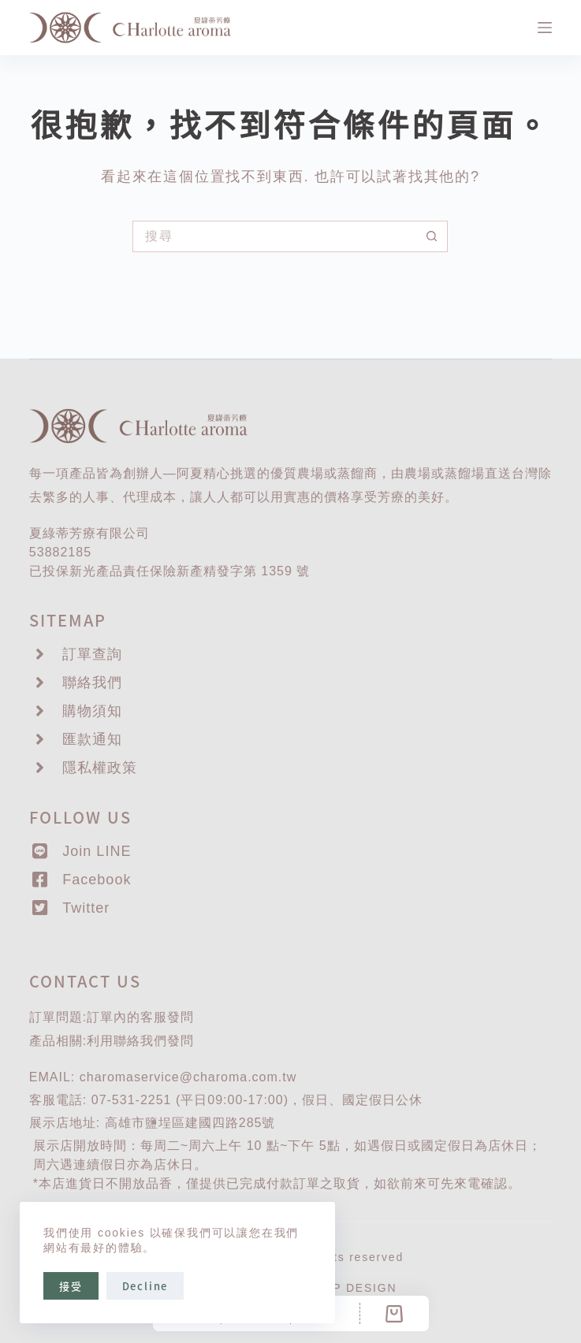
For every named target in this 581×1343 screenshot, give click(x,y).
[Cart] (394, 1313)
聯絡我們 (140, 1040)
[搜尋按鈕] (432, 236)
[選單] (545, 27)
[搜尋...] (274, 236)
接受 (71, 1285)
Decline (145, 1285)
